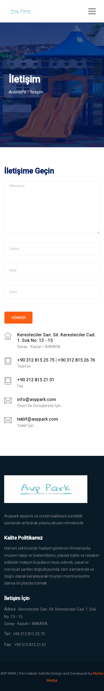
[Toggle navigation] (92, 11)
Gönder (18, 318)
